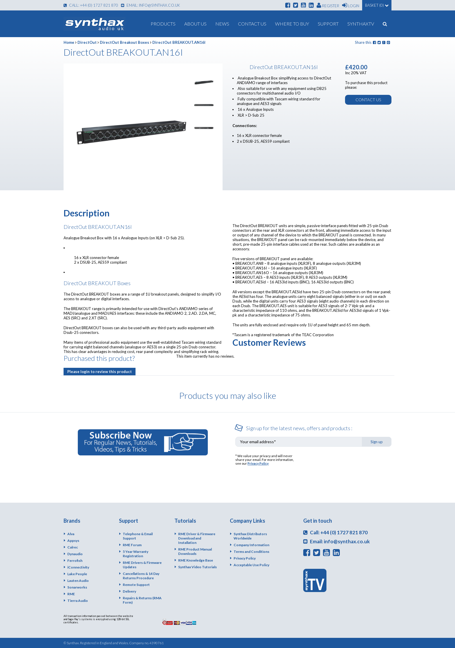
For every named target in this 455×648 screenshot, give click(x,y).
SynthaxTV (360, 23)
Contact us (368, 99)
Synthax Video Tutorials (197, 567)
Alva (70, 534)
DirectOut (87, 42)
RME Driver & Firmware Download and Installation (196, 538)
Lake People (77, 574)
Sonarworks (77, 587)
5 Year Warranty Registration (135, 553)
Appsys (73, 540)
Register (328, 5)
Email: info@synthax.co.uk (150, 5)
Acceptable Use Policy (251, 565)
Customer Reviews (269, 342)
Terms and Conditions (251, 551)
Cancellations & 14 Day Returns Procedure (141, 575)
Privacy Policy (258, 463)
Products (163, 23)
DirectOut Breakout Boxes (124, 42)
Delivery (129, 591)
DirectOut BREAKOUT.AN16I (178, 42)
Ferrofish (74, 560)
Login (350, 5)
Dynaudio (75, 554)
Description (87, 213)
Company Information (251, 545)
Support (328, 23)
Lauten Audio (78, 580)
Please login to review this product (99, 371)
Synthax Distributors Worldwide (250, 536)
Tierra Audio (77, 600)
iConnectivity (78, 567)
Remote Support (136, 584)
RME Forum (132, 545)
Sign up (377, 441)
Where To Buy (292, 23)
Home (69, 42)
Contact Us (252, 23)
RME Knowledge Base (195, 560)
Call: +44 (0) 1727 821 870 (91, 5)
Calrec (72, 547)
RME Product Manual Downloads (195, 551)
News (222, 23)
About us (195, 23)
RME (71, 594)
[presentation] (347, 465)
